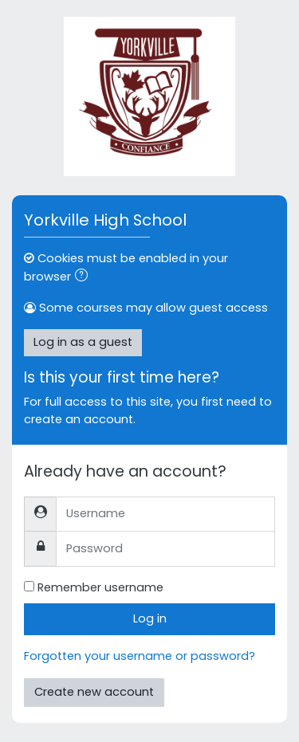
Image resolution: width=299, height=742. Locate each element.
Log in (150, 618)
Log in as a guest (82, 342)
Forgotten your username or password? (139, 656)
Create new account (94, 692)
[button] (84, 277)
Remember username (100, 587)
